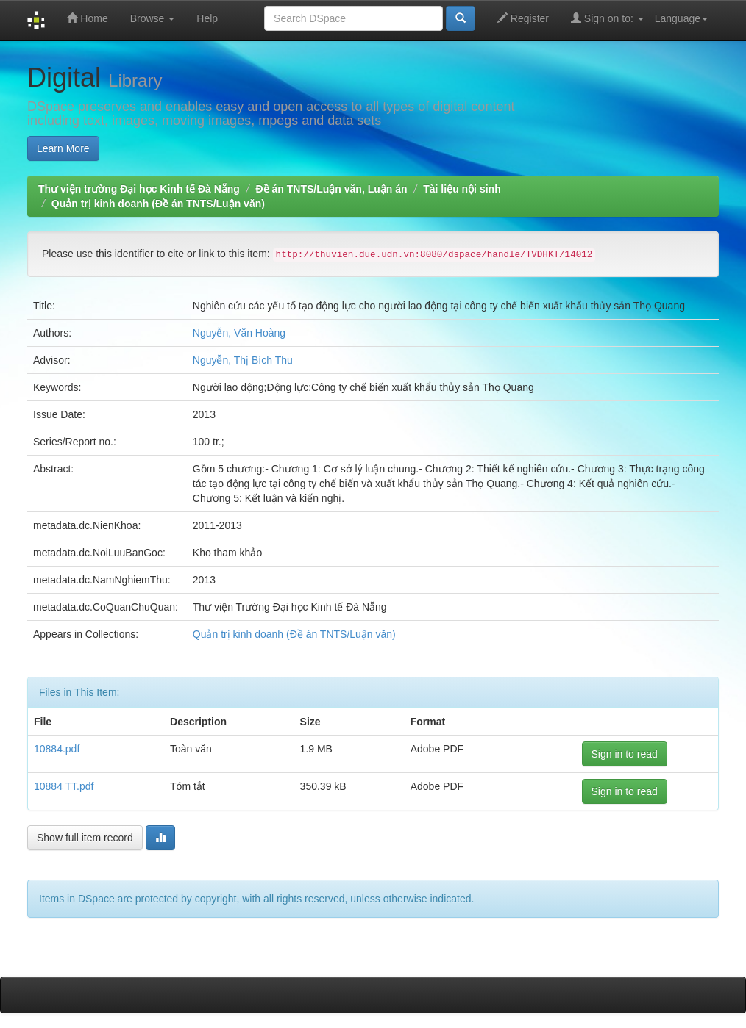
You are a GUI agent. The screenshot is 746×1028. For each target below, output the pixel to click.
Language (681, 18)
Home (87, 18)
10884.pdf (56, 749)
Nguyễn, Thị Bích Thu (243, 360)
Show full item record (85, 838)
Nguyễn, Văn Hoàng (239, 333)
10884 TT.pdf (63, 786)
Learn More (63, 148)
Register (523, 18)
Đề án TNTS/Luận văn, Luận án (332, 189)
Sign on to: (607, 18)
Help (207, 18)
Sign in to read (625, 754)
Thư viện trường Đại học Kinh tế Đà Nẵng (139, 189)
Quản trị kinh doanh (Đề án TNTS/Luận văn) (158, 203)
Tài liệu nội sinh (461, 189)
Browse (152, 18)
